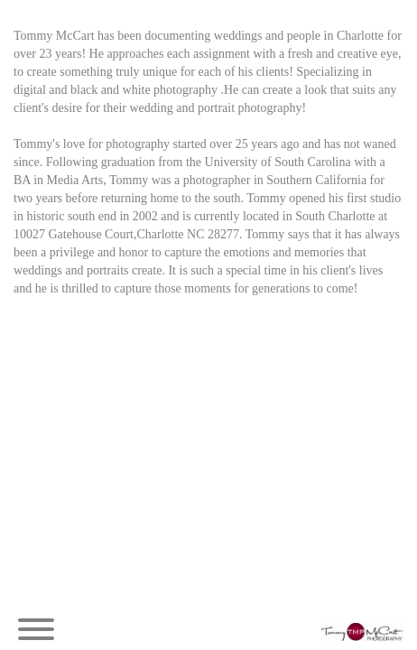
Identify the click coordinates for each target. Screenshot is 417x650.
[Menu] (36, 632)
